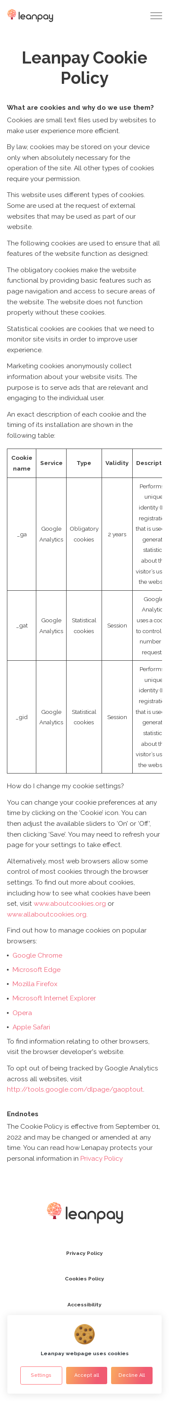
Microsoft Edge (37, 970)
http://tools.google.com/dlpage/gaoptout (75, 1089)
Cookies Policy (84, 1279)
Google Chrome (37, 955)
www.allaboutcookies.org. (47, 914)
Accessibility (84, 1305)
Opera (22, 1013)
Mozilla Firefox (35, 984)
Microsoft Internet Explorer (54, 998)
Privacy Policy (101, 1158)
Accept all (86, 1375)
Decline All (131, 1375)
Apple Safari (31, 1027)
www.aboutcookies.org (70, 903)
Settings (41, 1375)
